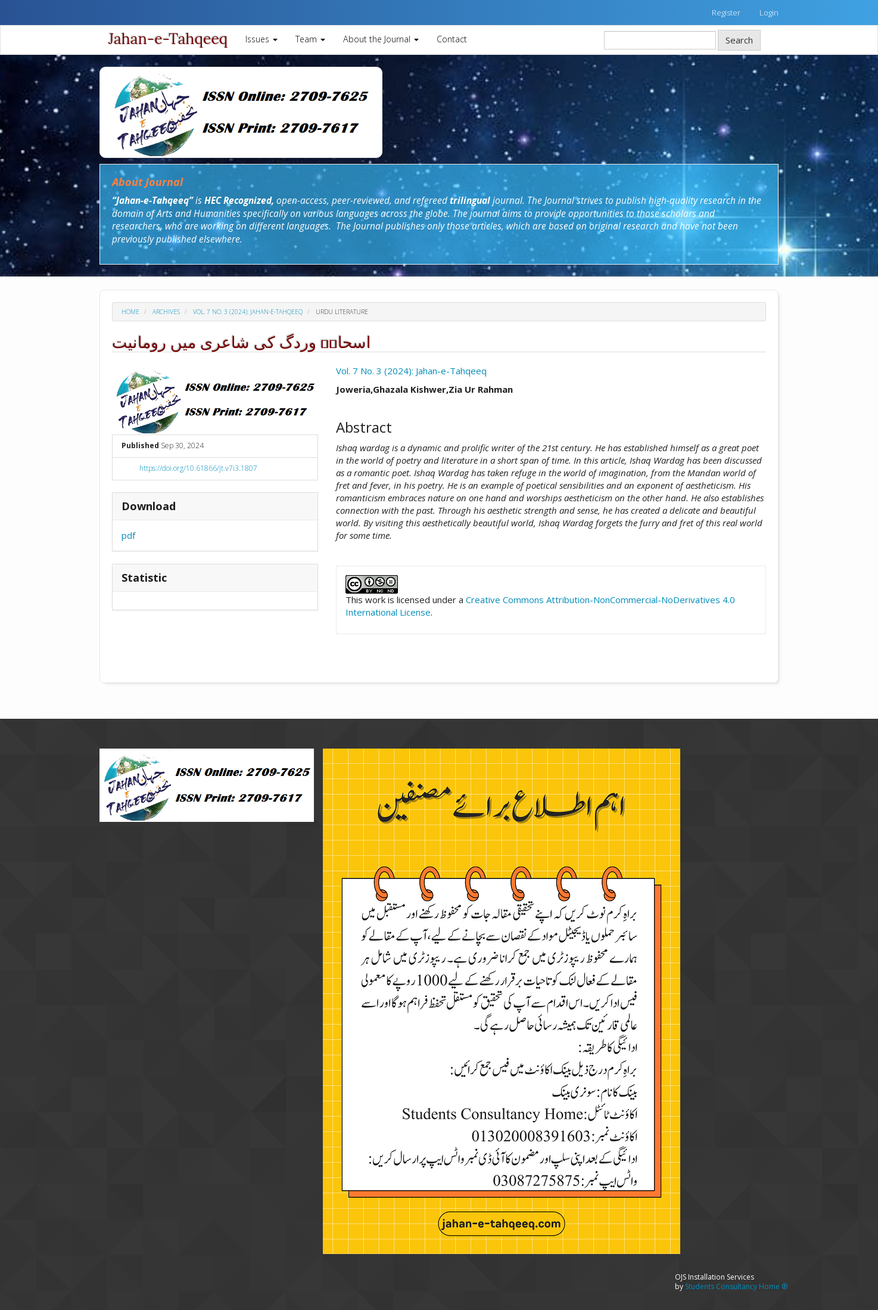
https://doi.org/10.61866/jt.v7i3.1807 (198, 468)
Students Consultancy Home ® (736, 1286)
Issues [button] (261, 39)
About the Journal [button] (381, 39)
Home (130, 312)
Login (769, 12)
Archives (166, 312)
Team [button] (310, 39)
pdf (128, 535)
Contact (452, 39)
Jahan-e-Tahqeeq (168, 38)
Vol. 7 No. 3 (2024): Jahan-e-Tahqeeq (248, 312)
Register (726, 12)
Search (739, 40)
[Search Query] (660, 40)
